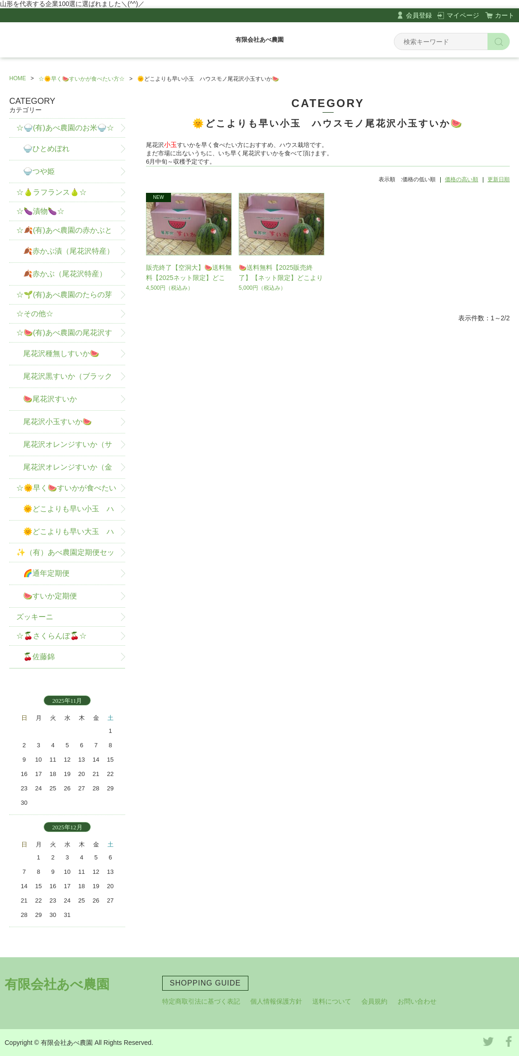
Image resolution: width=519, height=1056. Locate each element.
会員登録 (419, 15)
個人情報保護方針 (276, 1001)
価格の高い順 (461, 179)
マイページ (463, 15)
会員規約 (374, 1001)
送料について (331, 1001)
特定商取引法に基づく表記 (201, 1001)
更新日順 (498, 179)
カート (504, 15)
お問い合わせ (417, 1001)
